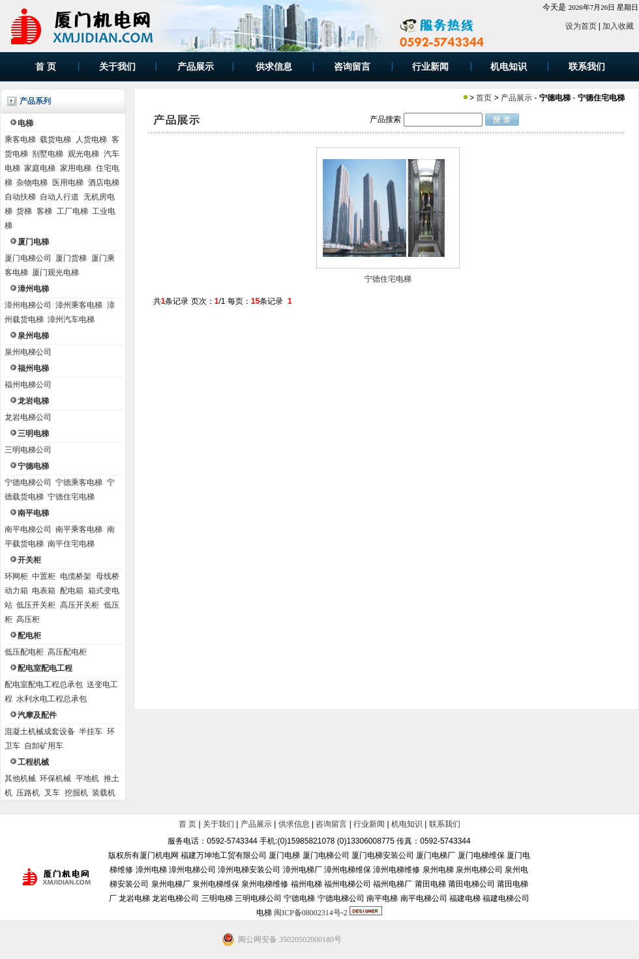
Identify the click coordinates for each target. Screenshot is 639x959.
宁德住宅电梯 (71, 496)
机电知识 (407, 824)
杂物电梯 (32, 182)
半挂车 (90, 731)
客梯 (44, 211)
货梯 (24, 211)
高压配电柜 (67, 652)
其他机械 (20, 778)
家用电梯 (75, 168)
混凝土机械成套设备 (40, 731)
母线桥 (107, 576)
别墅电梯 (47, 153)
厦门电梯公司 (28, 258)
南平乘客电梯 (78, 529)
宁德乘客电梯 (78, 482)
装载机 (103, 792)
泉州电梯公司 (28, 352)
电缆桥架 (75, 576)
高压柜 (28, 619)
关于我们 (218, 824)
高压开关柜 (79, 605)
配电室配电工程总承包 (44, 684)
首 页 (187, 824)
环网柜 (16, 576)
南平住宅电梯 (71, 543)
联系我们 (444, 824)
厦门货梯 (71, 258)
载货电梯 (55, 139)
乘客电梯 (20, 139)
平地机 (87, 778)
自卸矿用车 (43, 745)
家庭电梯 (39, 168)
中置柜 (43, 576)
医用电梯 (67, 182)
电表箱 (43, 590)
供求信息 (294, 824)
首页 (484, 97)
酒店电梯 (103, 182)
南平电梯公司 (28, 529)
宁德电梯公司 (28, 482)
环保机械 (55, 778)
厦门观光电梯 (55, 272)
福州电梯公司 (28, 384)
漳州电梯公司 (28, 305)
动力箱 (16, 590)
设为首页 (581, 26)
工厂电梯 (72, 211)
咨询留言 (331, 824)
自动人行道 (59, 196)
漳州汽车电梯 (71, 319)
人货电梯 (91, 139)
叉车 (52, 792)
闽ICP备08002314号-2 (311, 912)
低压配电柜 (24, 652)
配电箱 (71, 590)
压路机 (28, 792)
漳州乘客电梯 (78, 305)
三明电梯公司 (28, 449)
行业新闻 (369, 824)
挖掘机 (76, 792)
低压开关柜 (35, 605)
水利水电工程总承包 (51, 698)
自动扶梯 (20, 196)
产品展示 (516, 97)
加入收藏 (618, 26)
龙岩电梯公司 (28, 417)
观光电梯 (83, 153)
